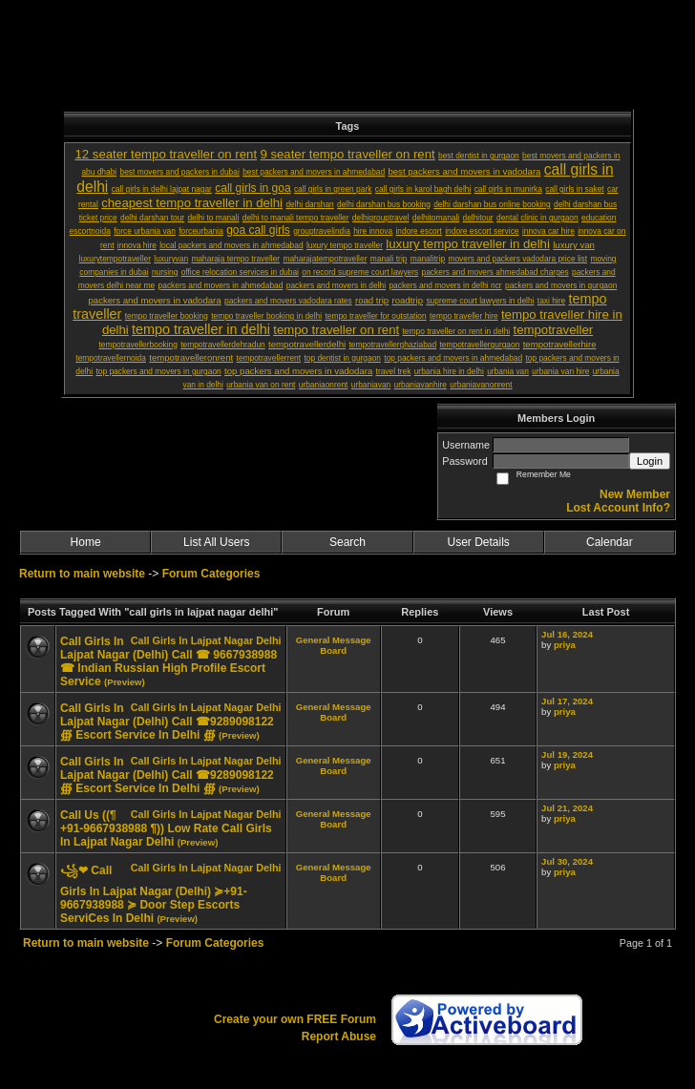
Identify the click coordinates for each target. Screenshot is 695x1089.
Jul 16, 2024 (567, 634)
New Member (635, 494)
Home (86, 542)
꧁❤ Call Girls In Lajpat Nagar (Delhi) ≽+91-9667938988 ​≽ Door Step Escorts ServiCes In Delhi (153, 894)
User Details (478, 542)
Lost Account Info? (618, 507)
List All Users (216, 542)
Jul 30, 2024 (567, 861)
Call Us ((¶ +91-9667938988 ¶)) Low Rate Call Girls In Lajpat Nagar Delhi (166, 828)
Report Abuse (339, 1036)
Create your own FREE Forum (295, 1019)
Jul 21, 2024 (567, 808)
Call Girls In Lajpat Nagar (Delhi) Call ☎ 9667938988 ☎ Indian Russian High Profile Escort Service (168, 661)
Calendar (609, 542)
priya (565, 644)
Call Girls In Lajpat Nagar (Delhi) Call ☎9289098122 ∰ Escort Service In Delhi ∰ (167, 722)
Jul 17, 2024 (567, 701)
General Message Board (333, 645)
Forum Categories (211, 573)
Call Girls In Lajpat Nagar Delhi (206, 640)
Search (347, 542)
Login (650, 461)
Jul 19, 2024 (567, 754)
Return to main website (83, 573)
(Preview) (124, 682)
